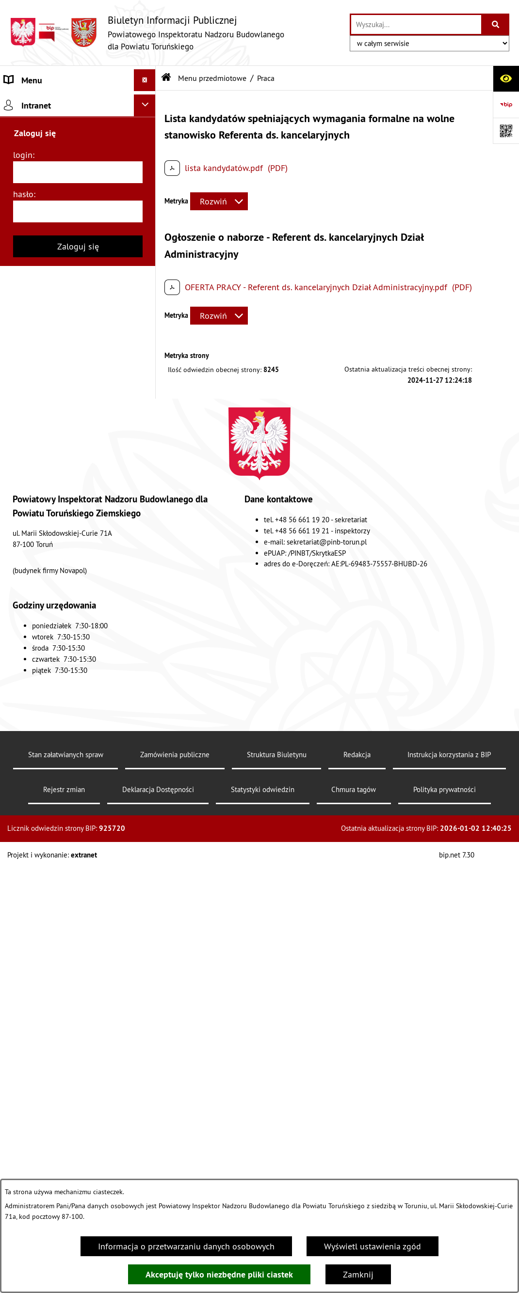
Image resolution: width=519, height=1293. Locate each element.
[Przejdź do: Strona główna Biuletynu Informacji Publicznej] (166, 78)
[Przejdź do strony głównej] (147, 33)
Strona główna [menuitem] (31, 102)
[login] (78, 781)
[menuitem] (78, 151)
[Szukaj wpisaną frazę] (496, 24)
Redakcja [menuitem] (21, 683)
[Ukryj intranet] (145, 714)
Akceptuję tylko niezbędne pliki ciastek (219, 1274)
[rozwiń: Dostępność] (147, 627)
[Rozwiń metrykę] (219, 201)
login (22, 763)
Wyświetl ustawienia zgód (372, 1246)
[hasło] (78, 820)
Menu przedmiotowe (212, 78)
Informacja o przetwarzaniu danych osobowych (186, 1246)
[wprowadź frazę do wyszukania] (416, 24)
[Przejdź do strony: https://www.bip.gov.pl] (506, 105)
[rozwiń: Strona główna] (147, 102)
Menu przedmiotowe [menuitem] (42, 123)
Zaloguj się (78, 855)
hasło (23, 803)
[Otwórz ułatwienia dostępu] (506, 78)
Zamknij (358, 1274)
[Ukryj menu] (145, 80)
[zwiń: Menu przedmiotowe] (147, 124)
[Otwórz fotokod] (506, 131)
